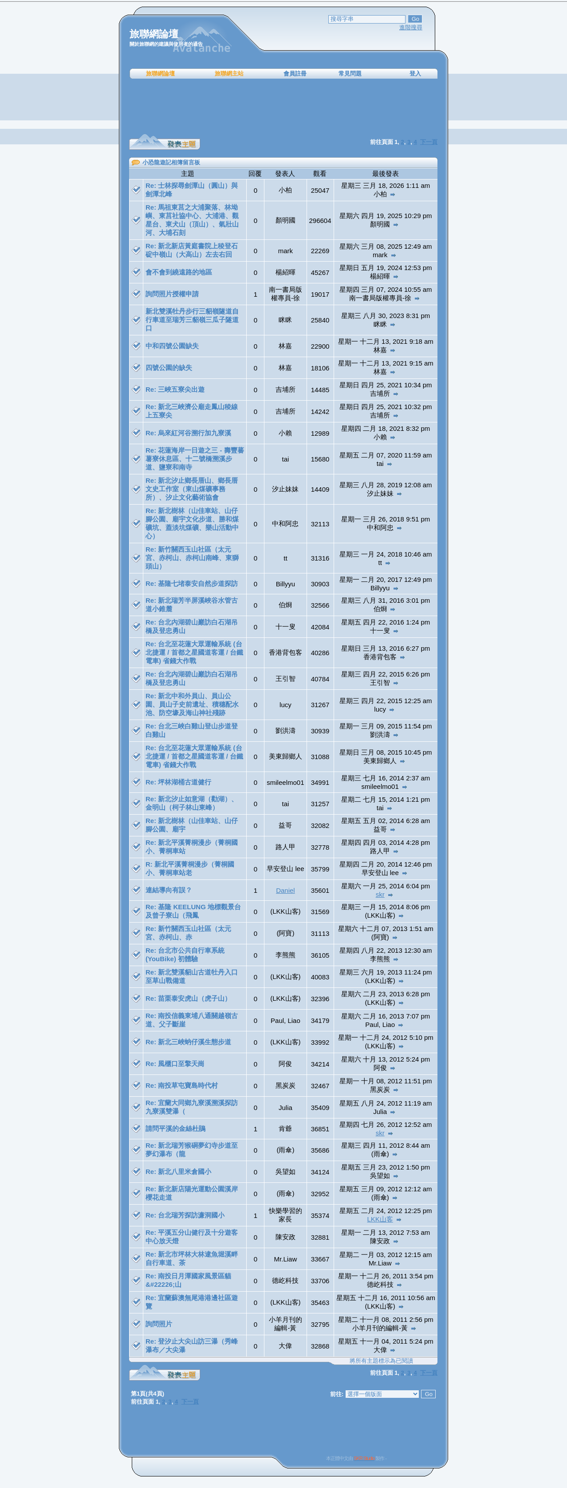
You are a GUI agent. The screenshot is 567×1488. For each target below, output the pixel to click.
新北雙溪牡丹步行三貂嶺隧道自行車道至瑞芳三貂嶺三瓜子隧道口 (192, 319)
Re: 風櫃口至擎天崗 (175, 1063)
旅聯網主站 (229, 73)
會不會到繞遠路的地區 (179, 272)
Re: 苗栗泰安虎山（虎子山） (188, 998)
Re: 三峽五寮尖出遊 (175, 389)
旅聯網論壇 (160, 73)
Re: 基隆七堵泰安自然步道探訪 (192, 583)
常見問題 (350, 73)
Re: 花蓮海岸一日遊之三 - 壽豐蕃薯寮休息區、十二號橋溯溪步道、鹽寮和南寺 (195, 458)
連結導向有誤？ (169, 890)
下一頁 (428, 142)
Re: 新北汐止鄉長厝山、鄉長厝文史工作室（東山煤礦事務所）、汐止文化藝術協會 (192, 489)
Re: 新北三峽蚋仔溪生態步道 (188, 1042)
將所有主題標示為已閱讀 (381, 1360)
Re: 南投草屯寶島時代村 (182, 1085)
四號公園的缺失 (169, 367)
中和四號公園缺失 (172, 346)
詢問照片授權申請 (172, 294)
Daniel (285, 890)
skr (380, 894)
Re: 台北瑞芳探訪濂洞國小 (185, 1215)
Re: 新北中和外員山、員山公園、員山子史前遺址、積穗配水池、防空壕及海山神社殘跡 (192, 704)
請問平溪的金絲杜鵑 (175, 1128)
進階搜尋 (410, 27)
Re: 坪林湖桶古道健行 (178, 782)
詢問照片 (159, 1324)
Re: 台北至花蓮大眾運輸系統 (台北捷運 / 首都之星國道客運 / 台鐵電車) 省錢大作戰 (194, 652)
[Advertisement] (283, 107)
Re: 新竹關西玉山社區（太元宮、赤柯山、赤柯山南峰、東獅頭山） (192, 557)
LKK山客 (380, 1219)
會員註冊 (295, 73)
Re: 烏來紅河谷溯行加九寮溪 (188, 433)
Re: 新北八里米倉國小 (178, 1171)
